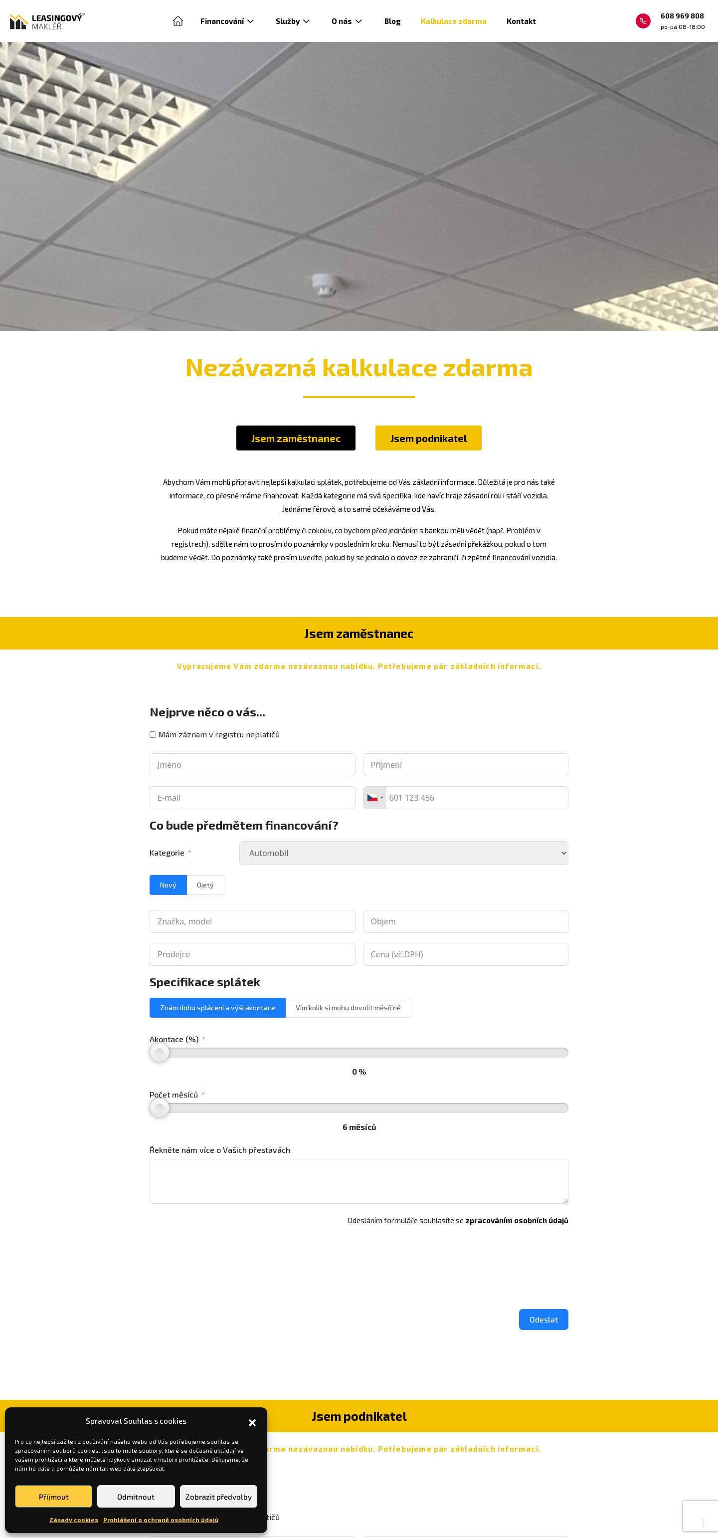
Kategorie (167, 852)
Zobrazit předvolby (218, 1496)
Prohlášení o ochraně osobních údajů (160, 1519)
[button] (252, 1421)
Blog (392, 20)
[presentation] (225, 1264)
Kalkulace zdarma (454, 20)
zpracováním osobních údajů (516, 1220)
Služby (294, 20)
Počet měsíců (174, 1094)
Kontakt (521, 20)
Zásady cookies (73, 1519)
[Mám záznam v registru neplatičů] (153, 734)
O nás (348, 20)
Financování (228, 20)
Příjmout (54, 1496)
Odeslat (544, 1319)
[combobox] (374, 798)
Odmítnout (136, 1496)
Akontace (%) (174, 1039)
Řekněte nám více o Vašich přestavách (220, 1149)
